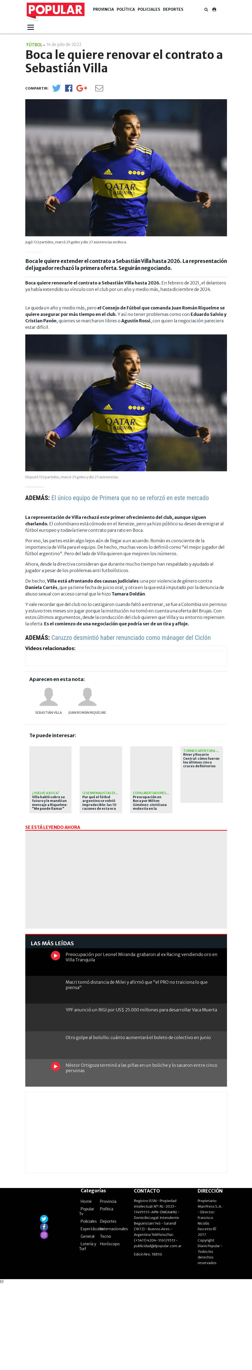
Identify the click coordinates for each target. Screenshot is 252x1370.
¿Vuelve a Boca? (45, 793)
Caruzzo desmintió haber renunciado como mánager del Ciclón (131, 637)
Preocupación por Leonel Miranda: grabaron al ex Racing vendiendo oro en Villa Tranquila (142, 1043)
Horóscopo (110, 1330)
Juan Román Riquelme (87, 713)
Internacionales (114, 1314)
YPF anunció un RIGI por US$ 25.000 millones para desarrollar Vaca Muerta (141, 1095)
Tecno (105, 1322)
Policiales (149, 9)
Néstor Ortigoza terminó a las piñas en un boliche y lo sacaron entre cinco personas (141, 1153)
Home (86, 1287)
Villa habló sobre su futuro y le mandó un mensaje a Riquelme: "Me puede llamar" (50, 803)
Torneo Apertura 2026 (203, 751)
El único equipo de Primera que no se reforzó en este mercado (130, 498)
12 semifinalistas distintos (106, 793)
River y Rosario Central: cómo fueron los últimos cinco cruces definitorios (201, 760)
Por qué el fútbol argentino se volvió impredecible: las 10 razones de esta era (99, 803)
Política (126, 9)
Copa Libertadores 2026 (154, 793)
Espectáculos (92, 1314)
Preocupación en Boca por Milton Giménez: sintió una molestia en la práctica (150, 805)
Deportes (173, 9)
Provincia (103, 9)
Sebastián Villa (48, 713)
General (87, 1322)
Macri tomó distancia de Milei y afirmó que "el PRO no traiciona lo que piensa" (137, 1070)
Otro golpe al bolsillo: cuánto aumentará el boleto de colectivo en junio (138, 1123)
